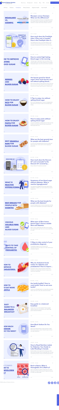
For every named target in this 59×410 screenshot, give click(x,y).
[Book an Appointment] (58, 400)
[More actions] (53, 13)
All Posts (5, 7)
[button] (53, 7)
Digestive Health (35, 7)
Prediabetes (18, 7)
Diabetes (12, 7)
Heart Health (44, 7)
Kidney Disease (26, 7)
